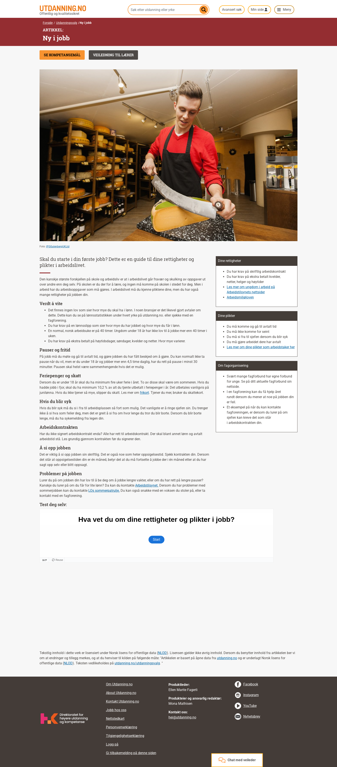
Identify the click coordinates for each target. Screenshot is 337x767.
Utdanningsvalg (66, 22)
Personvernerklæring (121, 727)
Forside (48, 22)
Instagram (251, 695)
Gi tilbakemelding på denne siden (131, 753)
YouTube (250, 706)
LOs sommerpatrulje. (104, 491)
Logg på (112, 744)
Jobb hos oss (116, 710)
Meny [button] (287, 10)
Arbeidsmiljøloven (240, 297)
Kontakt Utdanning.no (122, 701)
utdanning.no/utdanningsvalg (137, 663)
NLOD (162, 653)
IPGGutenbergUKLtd (57, 246)
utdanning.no (227, 658)
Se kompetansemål (62, 55)
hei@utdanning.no (182, 717)
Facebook (250, 684)
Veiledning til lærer (113, 55)
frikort (144, 393)
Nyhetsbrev (251, 716)
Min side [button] (257, 10)
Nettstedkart (115, 719)
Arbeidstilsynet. (146, 485)
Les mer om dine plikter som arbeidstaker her (261, 347)
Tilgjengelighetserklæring (125, 736)
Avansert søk (232, 10)
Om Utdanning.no (119, 684)
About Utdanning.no (121, 693)
